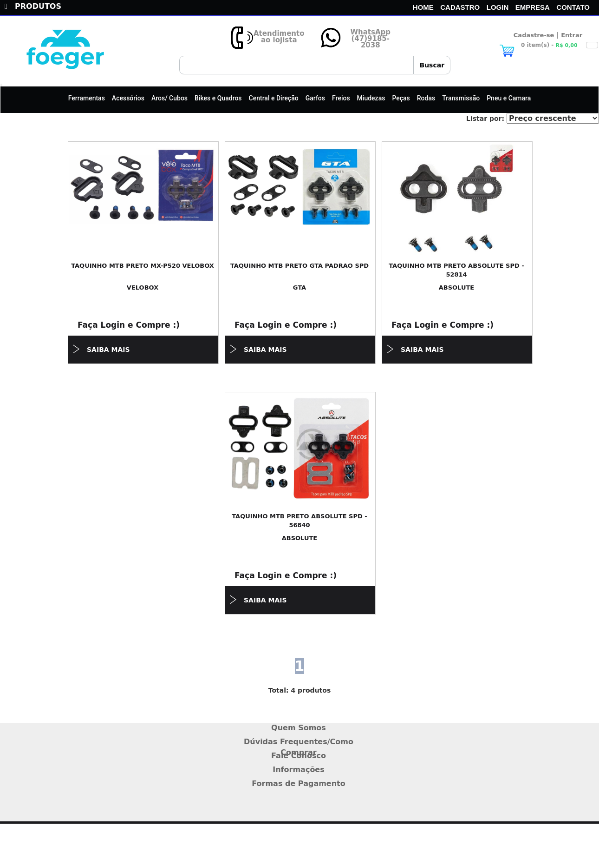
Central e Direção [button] (274, 98)
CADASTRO (460, 7)
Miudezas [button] (371, 98)
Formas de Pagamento (298, 783)
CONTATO (573, 7)
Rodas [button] (426, 98)
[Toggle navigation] (1, 85)
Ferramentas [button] (86, 98)
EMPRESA (532, 7)
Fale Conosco (298, 755)
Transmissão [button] (461, 98)
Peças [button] (401, 98)
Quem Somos (298, 727)
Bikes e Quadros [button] (218, 98)
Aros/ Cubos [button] (169, 98)
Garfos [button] (315, 98)
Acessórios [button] (128, 98)
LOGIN (498, 7)
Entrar (571, 35)
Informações (299, 769)
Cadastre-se (534, 35)
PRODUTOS (33, 6)
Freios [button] (341, 98)
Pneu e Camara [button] (509, 98)
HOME (423, 7)
